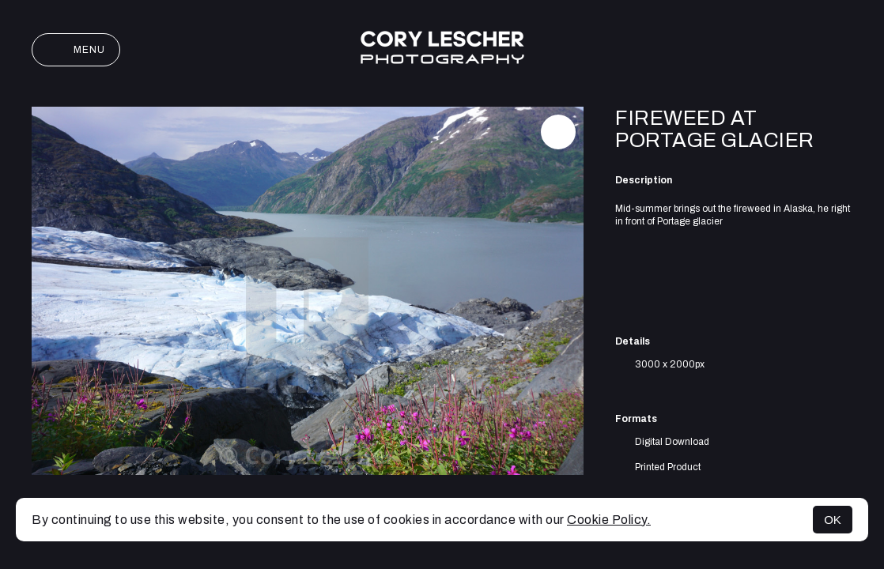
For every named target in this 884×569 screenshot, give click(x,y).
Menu (76, 49)
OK (832, 519)
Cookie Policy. (609, 519)
